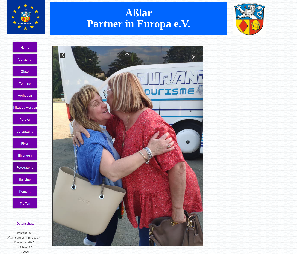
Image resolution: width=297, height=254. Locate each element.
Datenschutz (25, 223)
